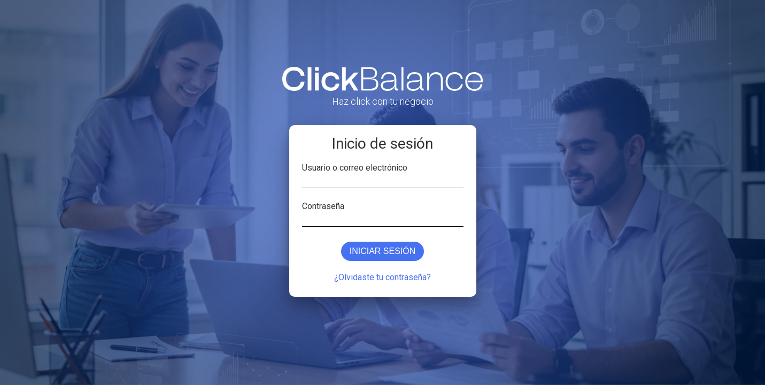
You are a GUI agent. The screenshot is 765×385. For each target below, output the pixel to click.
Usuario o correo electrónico (354, 167)
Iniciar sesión (383, 251)
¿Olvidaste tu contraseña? (382, 277)
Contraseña (323, 205)
